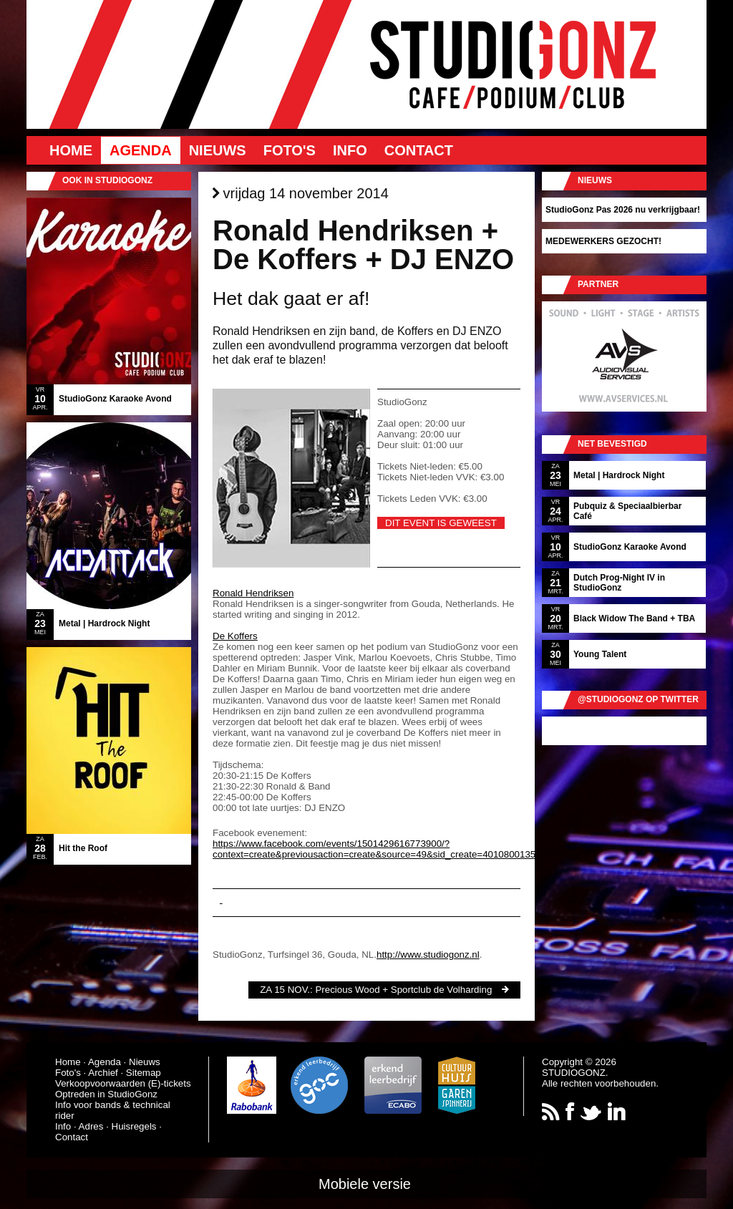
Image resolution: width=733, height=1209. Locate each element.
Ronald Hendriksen (253, 593)
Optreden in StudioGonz (106, 1094)
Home (70, 150)
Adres (91, 1126)
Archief (102, 1072)
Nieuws (217, 150)
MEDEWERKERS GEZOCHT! (603, 241)
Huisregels (134, 1126)
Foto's (289, 150)
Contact (418, 150)
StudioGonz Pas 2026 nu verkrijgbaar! (622, 210)
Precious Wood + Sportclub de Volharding (403, 989)
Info (350, 150)
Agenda (141, 150)
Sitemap (143, 1072)
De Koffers (235, 636)
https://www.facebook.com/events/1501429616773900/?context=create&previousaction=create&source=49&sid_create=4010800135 (374, 849)
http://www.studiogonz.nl (428, 954)
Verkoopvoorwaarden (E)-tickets (123, 1083)
